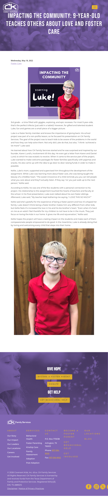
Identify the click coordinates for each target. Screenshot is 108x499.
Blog (88, 439)
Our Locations (13, 448)
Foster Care (16, 63)
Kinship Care (32, 447)
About (12, 431)
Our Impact (12, 440)
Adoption (30, 459)
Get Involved (13, 457)
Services (33, 431)
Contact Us (51, 432)
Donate (54, 384)
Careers (10, 453)
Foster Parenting (34, 443)
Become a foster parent (71, 434)
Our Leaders (13, 444)
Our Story (11, 436)
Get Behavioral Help (54, 400)
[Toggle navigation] (94, 7)
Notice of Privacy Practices (31, 488)
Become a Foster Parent (54, 377)
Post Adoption (33, 463)
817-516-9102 (55, 458)
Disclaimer (12, 488)
